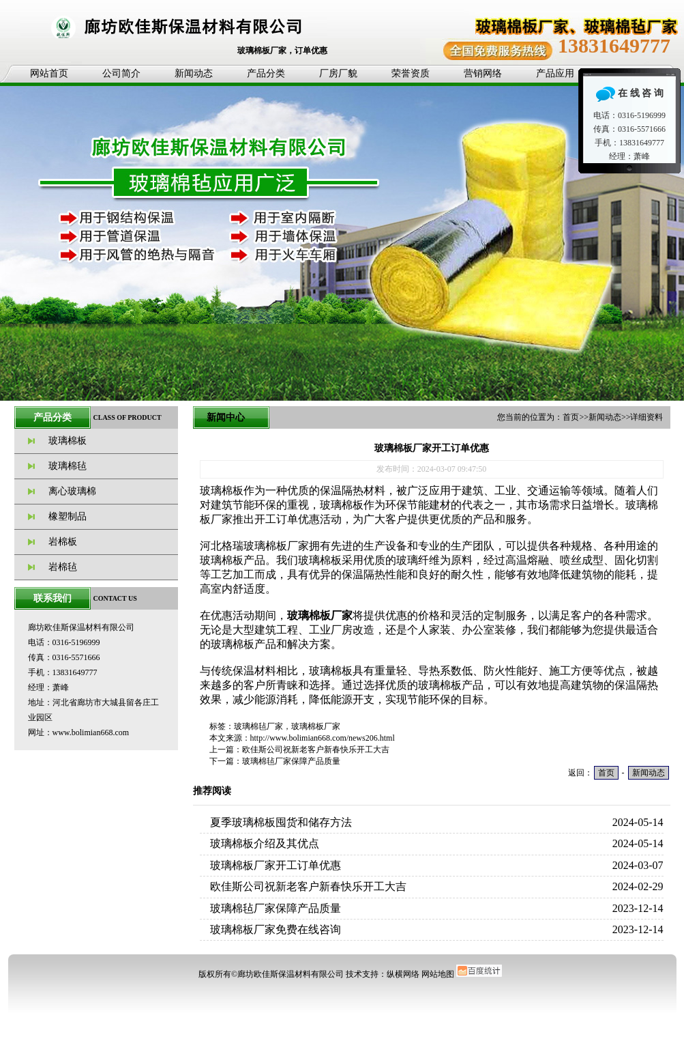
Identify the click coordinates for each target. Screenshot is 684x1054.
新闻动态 (194, 73)
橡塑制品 (67, 516)
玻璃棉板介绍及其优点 (264, 843)
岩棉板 (62, 542)
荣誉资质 (410, 73)
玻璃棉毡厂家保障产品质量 (291, 761)
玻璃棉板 (67, 441)
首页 (571, 417)
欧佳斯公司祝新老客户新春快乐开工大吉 (315, 749)
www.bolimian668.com (91, 732)
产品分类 (266, 73)
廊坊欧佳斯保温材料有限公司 (290, 974)
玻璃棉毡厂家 (258, 726)
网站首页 (49, 73)
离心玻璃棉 (72, 491)
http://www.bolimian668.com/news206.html (322, 738)
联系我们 (52, 598)
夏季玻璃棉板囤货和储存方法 (281, 822)
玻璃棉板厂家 (315, 726)
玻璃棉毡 (67, 466)
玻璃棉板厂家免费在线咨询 (275, 929)
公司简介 (121, 73)
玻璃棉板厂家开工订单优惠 (275, 865)
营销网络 (483, 73)
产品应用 (555, 73)
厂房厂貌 (338, 73)
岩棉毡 (62, 567)
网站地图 (437, 974)
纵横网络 (403, 974)
